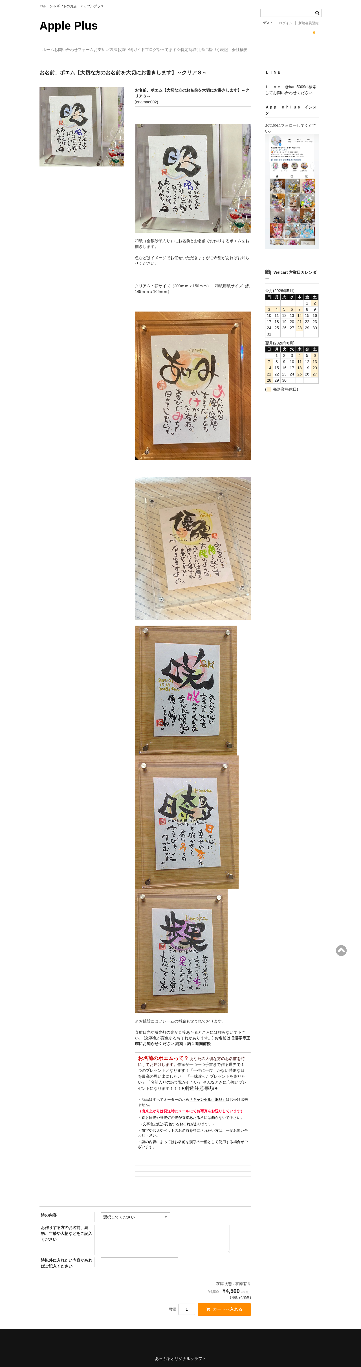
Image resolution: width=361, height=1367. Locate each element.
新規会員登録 (308, 23)
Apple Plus (68, 25)
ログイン (285, 23)
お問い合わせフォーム (88, 50)
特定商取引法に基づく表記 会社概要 (275, 50)
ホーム (51, 50)
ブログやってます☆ (212, 50)
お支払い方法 (132, 50)
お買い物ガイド (169, 50)
